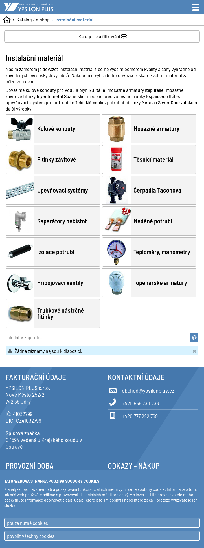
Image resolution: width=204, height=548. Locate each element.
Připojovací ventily (60, 283)
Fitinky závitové (56, 159)
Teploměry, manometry (161, 252)
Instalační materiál (74, 19)
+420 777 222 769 (133, 415)
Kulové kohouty (56, 129)
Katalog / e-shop (33, 19)
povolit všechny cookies (30, 536)
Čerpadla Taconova (157, 190)
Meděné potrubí (152, 221)
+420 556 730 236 (133, 402)
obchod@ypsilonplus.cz (141, 389)
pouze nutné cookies (27, 523)
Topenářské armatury (160, 283)
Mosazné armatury (156, 129)
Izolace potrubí (55, 252)
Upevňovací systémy (62, 190)
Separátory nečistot (62, 221)
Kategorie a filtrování (103, 35)
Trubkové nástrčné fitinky (60, 313)
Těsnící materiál (153, 159)
